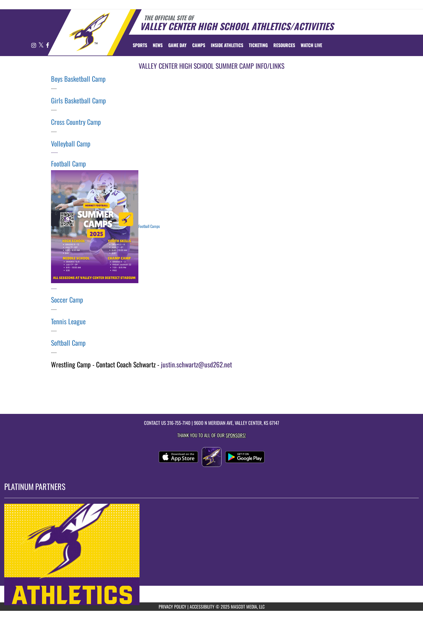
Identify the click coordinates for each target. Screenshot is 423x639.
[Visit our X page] (41, 45)
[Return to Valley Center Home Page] (89, 32)
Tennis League (68, 321)
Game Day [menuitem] (177, 45)
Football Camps (149, 226)
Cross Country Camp (76, 122)
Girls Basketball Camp (78, 100)
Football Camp (68, 163)
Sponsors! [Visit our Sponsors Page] (236, 435)
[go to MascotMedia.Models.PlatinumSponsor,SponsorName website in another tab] (211, 554)
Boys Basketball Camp (78, 79)
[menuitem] (157, 45)
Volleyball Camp (70, 143)
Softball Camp (68, 343)
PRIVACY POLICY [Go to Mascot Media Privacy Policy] (172, 606)
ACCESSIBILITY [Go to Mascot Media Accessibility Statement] (202, 606)
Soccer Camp (67, 299)
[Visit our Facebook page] (47, 45)
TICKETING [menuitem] (258, 45)
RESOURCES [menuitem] (284, 45)
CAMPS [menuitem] (198, 45)
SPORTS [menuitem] (140, 45)
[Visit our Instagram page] (34, 45)
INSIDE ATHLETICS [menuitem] (227, 45)
